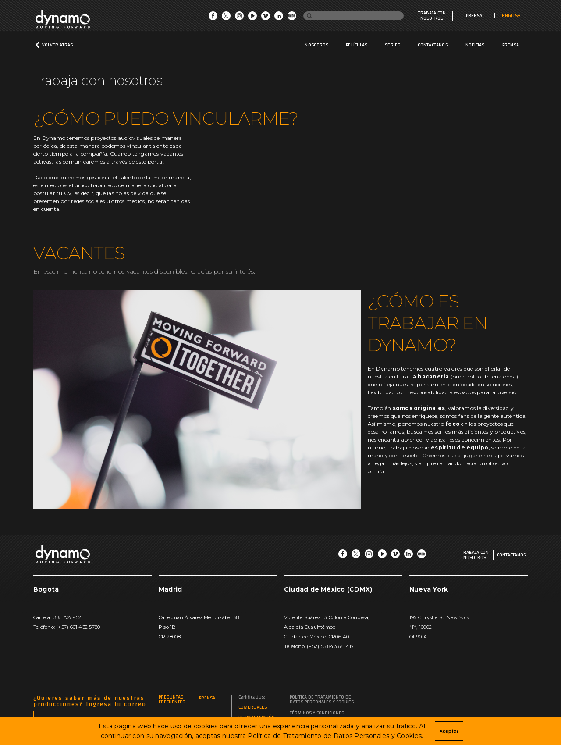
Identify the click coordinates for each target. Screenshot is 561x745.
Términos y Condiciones (317, 713)
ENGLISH (511, 15)
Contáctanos (432, 45)
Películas (356, 45)
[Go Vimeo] (265, 18)
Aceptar (449, 731)
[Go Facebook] (213, 18)
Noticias (475, 45)
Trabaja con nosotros (432, 16)
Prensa (474, 15)
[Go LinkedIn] (278, 18)
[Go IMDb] (292, 18)
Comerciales (252, 707)
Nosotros (316, 45)
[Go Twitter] (226, 18)
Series (392, 45)
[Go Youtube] (252, 18)
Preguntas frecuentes (172, 700)
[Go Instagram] (239, 18)
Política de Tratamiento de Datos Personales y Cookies (322, 700)
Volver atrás (57, 45)
